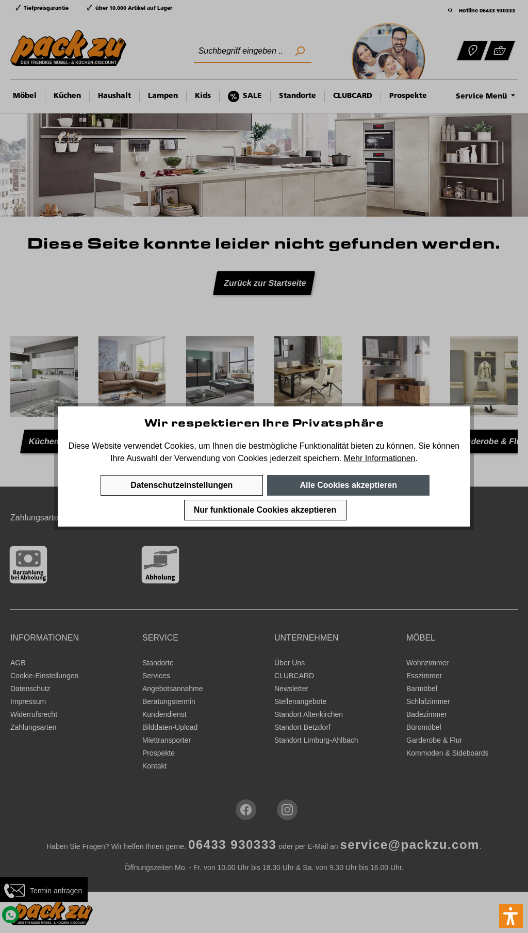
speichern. (322, 458)
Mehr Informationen (380, 458)
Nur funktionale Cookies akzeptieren (265, 509)
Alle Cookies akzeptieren (348, 485)
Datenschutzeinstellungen (181, 485)
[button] (511, 916)
